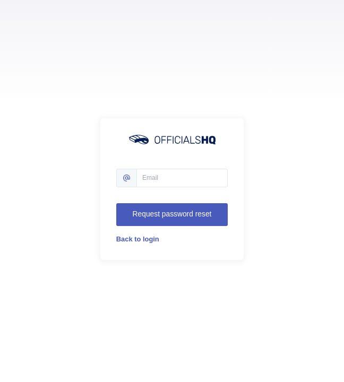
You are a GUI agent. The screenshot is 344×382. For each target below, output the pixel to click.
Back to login (137, 239)
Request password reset (172, 214)
